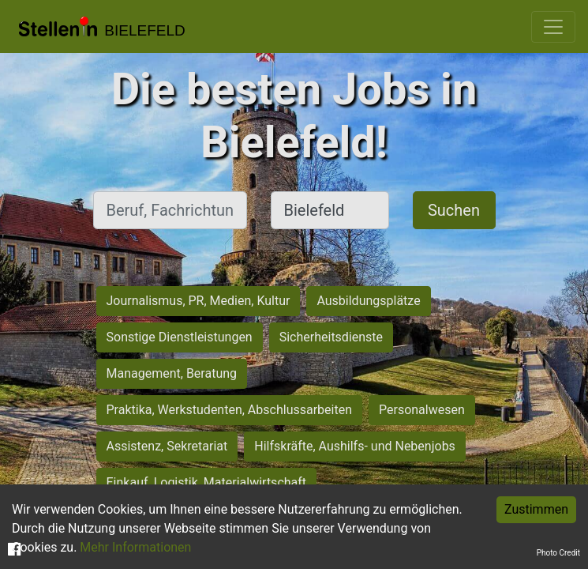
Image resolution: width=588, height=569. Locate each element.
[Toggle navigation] (553, 27)
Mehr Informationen (135, 547)
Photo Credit (558, 552)
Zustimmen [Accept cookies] (536, 509)
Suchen (454, 210)
